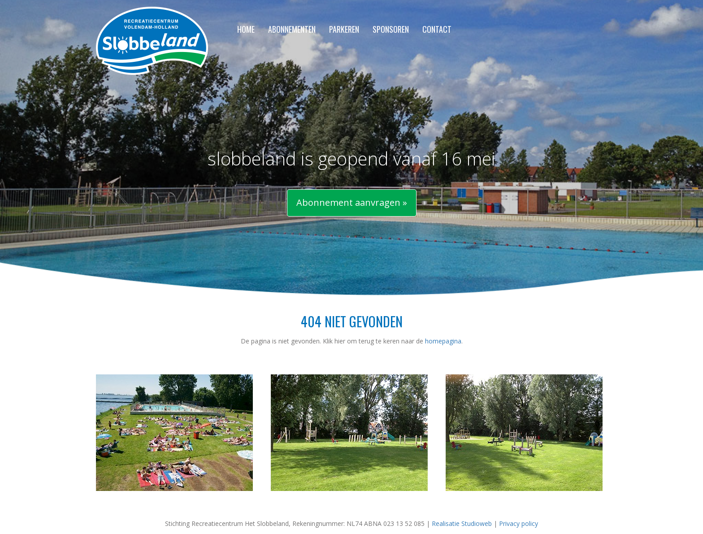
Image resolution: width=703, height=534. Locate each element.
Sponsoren (391, 30)
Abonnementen (292, 30)
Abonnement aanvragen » (351, 202)
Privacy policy (518, 523)
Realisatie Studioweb (462, 523)
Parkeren (344, 30)
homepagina (443, 341)
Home (246, 30)
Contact (436, 30)
